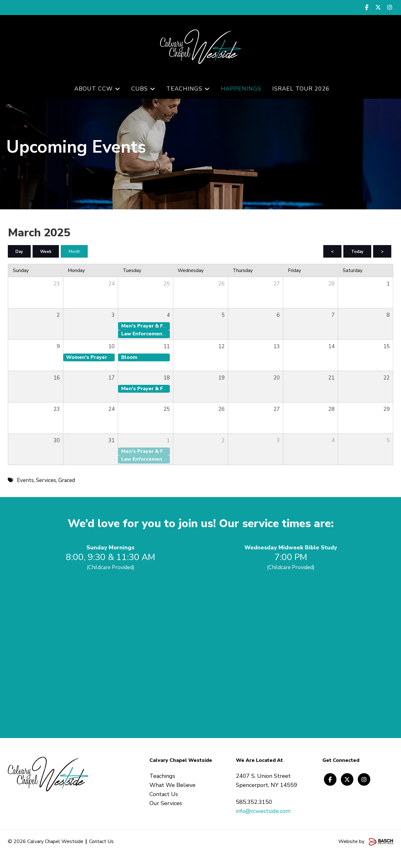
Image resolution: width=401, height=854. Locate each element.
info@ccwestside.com (263, 811)
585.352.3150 (254, 802)
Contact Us (101, 841)
